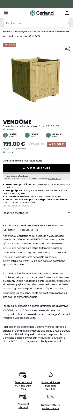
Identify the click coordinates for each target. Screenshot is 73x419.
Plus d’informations (54, 179)
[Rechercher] (36, 22)
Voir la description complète (16, 206)
